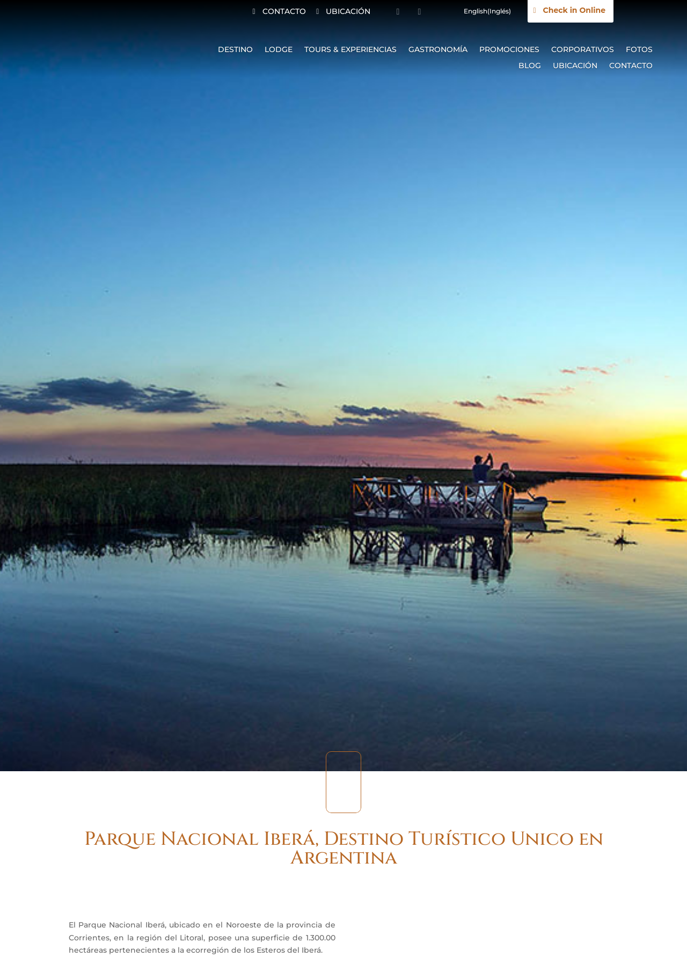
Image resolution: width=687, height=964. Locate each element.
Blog (529, 66)
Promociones (509, 50)
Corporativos (582, 50)
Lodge (279, 50)
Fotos (639, 50)
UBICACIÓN (348, 11)
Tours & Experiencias (350, 50)
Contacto (631, 66)
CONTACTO (284, 11)
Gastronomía (437, 50)
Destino (235, 50)
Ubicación (575, 66)
